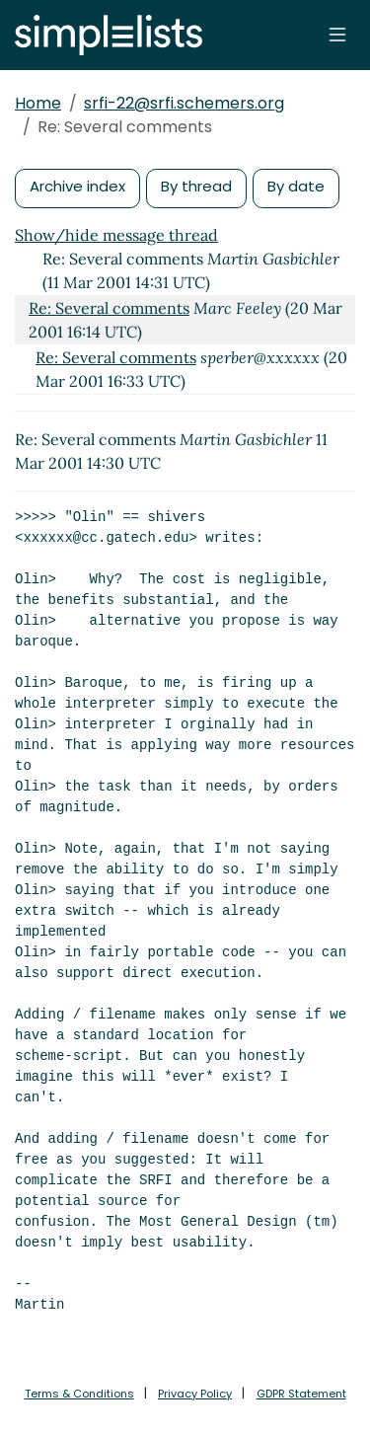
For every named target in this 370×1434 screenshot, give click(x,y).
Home (38, 103)
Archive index (77, 186)
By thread (196, 186)
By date (296, 186)
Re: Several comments (109, 308)
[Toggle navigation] (337, 34)
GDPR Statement (301, 1393)
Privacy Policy (195, 1393)
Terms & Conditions (79, 1393)
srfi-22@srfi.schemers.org (184, 103)
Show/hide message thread (116, 235)
